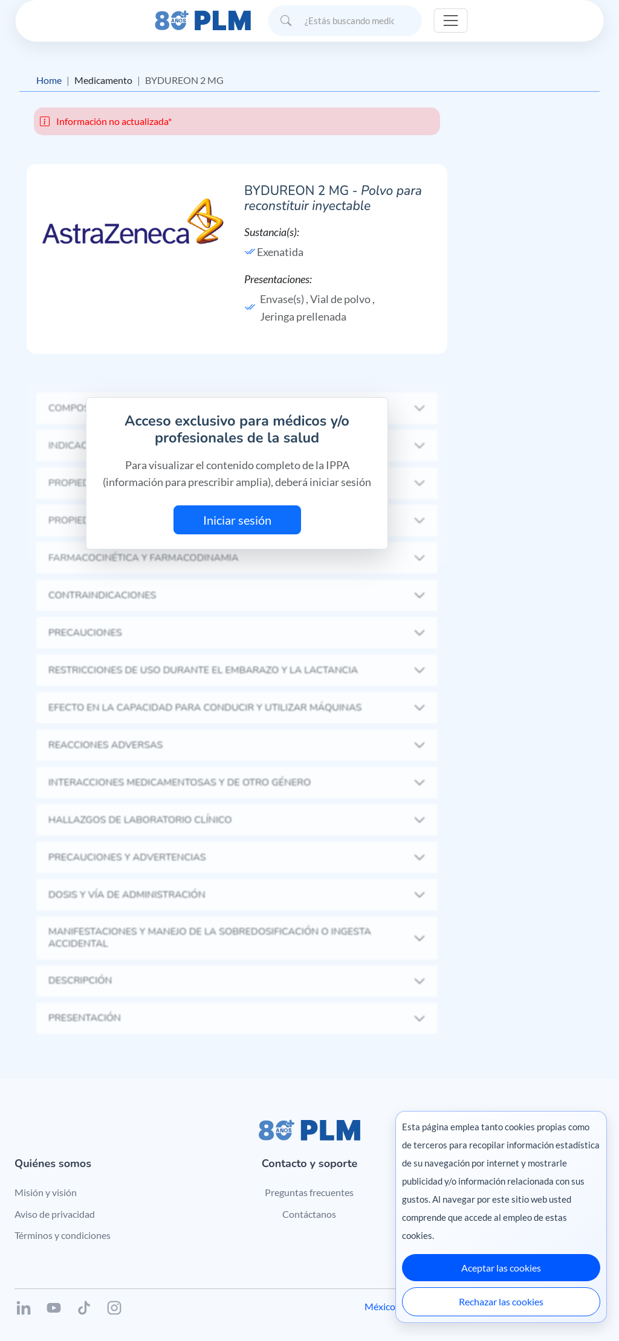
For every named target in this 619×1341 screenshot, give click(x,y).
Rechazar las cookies (501, 1301)
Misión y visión (46, 1192)
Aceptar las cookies (501, 1267)
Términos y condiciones (63, 1235)
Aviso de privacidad (55, 1214)
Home (49, 80)
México (380, 1306)
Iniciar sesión (237, 520)
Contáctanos (309, 1214)
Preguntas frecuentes (309, 1192)
